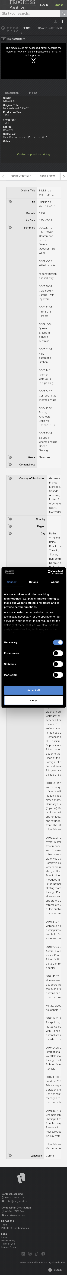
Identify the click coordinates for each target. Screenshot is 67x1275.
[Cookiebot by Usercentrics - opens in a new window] (48, 572)
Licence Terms (8, 1247)
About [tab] (55, 581)
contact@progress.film (14, 1201)
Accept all (33, 690)
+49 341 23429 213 (12, 1197)
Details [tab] (33, 581)
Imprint (4, 1237)
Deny (33, 700)
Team (4, 1225)
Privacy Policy (8, 1240)
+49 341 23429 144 (12, 1211)
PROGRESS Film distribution (15, 1228)
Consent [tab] (12, 581)
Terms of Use (8, 1244)
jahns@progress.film (13, 1215)
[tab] (12, 93)
